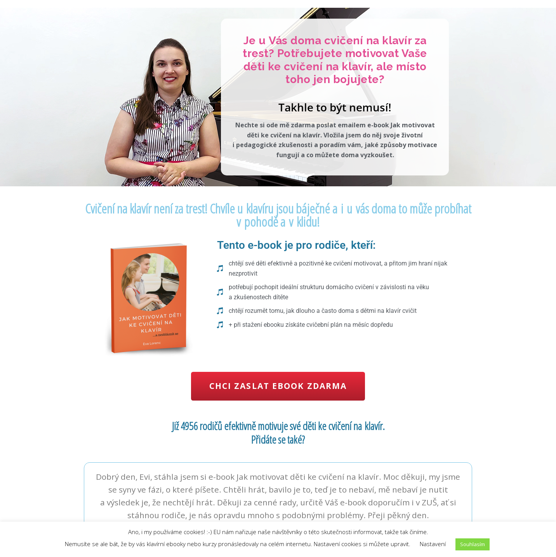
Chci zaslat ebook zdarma (278, 385)
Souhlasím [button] (472, 544)
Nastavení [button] (433, 544)
